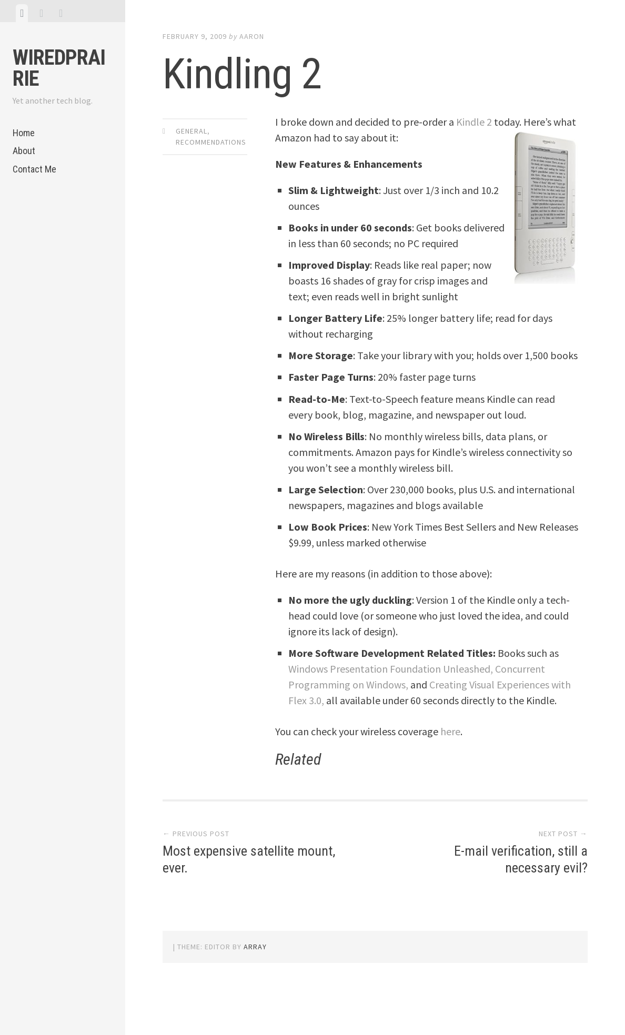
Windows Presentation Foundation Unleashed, (390, 668)
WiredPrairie (59, 68)
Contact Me (34, 169)
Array (255, 946)
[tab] (22, 13)
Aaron (251, 36)
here (450, 731)
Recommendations (211, 142)
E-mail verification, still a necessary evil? (521, 859)
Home (24, 132)
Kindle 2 (474, 121)
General (191, 131)
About (24, 150)
